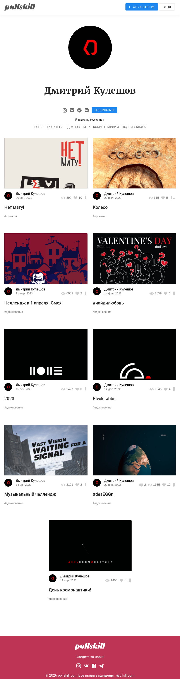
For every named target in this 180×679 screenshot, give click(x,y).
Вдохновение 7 (77, 127)
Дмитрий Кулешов (30, 193)
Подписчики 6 (134, 127)
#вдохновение (13, 311)
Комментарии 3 (106, 127)
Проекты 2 (54, 127)
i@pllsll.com (124, 675)
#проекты (10, 216)
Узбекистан (97, 119)
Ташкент (83, 119)
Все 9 (38, 127)
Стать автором (141, 7)
